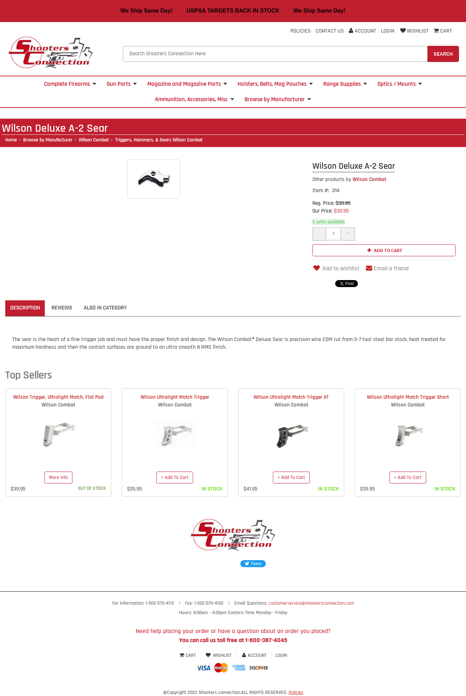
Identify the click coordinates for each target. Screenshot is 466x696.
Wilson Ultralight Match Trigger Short (408, 397)
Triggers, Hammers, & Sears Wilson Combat (159, 140)
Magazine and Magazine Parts (187, 84)
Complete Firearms (70, 84)
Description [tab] (25, 308)
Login (387, 31)
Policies (300, 31)
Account (362, 31)
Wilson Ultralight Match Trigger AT (291, 397)
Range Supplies (345, 84)
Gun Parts (122, 84)
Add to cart (384, 250)
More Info (58, 477)
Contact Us (330, 31)
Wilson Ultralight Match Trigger (175, 397)
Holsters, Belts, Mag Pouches (275, 84)
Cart (188, 655)
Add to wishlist (335, 268)
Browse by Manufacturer (278, 99)
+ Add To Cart (175, 477)
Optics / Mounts (399, 84)
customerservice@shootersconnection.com (311, 603)
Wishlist (414, 31)
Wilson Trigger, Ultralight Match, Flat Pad (58, 397)
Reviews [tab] (61, 308)
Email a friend (387, 268)
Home (11, 140)
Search (443, 53)
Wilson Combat (94, 140)
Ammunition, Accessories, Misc (194, 99)
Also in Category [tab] (105, 308)
